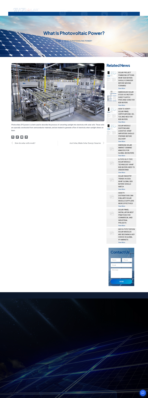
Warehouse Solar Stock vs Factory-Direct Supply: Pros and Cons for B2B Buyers (126, 97)
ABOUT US (78, 13)
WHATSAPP (93, 3)
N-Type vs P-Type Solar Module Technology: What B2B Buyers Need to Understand (126, 164)
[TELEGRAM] (124, 6)
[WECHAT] (104, 6)
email (69, 5)
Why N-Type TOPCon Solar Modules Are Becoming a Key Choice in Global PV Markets (126, 234)
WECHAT (112, 3)
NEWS (90, 13)
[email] (62, 6)
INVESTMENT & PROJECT (58, 13)
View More (121, 88)
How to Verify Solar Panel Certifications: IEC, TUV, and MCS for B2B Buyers (126, 114)
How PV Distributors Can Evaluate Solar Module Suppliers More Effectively (126, 198)
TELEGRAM (133, 3)
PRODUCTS (38, 13)
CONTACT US (103, 13)
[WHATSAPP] (84, 6)
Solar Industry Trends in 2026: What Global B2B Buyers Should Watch (125, 181)
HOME (25, 13)
